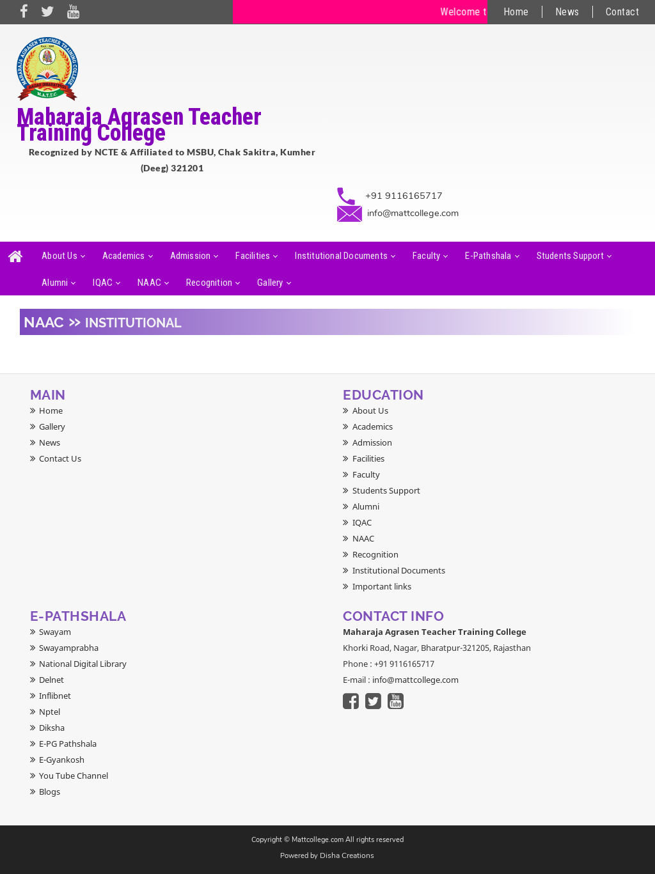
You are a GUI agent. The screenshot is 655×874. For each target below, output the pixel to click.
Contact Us (60, 458)
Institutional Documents (341, 255)
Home (516, 12)
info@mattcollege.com (413, 213)
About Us (59, 255)
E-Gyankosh (61, 759)
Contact (623, 12)
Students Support (570, 255)
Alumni (55, 282)
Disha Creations (347, 855)
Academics (123, 255)
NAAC (149, 282)
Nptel (49, 711)
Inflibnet (55, 695)
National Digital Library (83, 663)
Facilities (252, 255)
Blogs (49, 791)
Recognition (209, 282)
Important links (381, 586)
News (567, 12)
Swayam (55, 631)
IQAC (103, 282)
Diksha (52, 727)
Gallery (270, 282)
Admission (190, 255)
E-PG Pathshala (68, 743)
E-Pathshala (488, 255)
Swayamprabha (69, 647)
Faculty (426, 255)
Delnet (51, 679)
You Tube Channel (73, 775)
